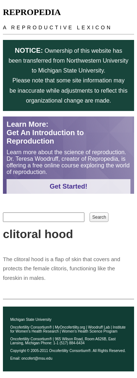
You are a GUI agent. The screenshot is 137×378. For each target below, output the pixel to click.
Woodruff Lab (99, 327)
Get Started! (68, 186)
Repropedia (32, 12)
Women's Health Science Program (89, 331)
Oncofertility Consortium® (31, 327)
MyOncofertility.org (70, 327)
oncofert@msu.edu (37, 358)
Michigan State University (31, 320)
